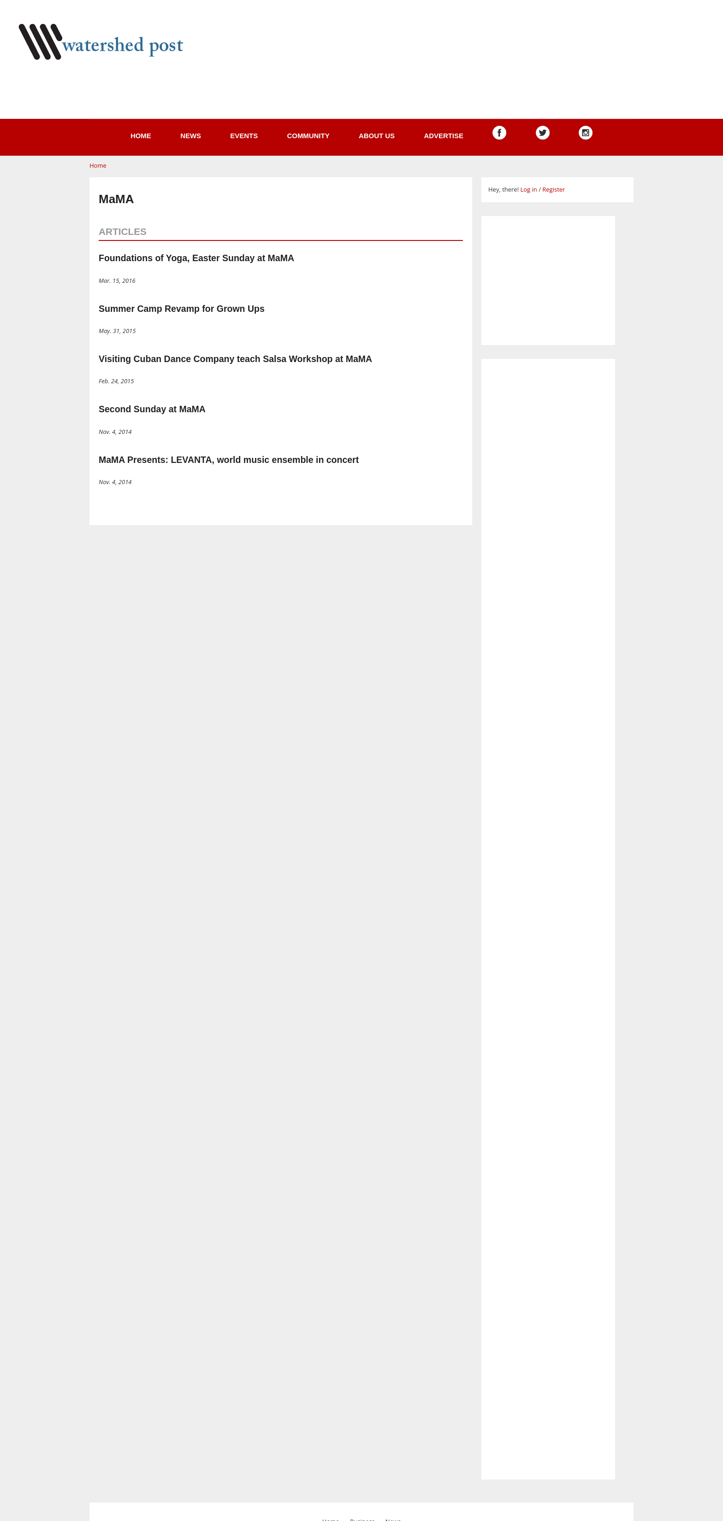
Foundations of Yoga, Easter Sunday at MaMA (196, 258)
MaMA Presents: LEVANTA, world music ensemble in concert (229, 460)
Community (308, 136)
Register (553, 189)
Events (244, 136)
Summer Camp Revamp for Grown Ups (182, 309)
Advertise (443, 136)
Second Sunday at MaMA (152, 409)
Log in (528, 189)
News (190, 136)
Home (140, 136)
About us (377, 136)
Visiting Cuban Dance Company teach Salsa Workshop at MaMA (235, 359)
